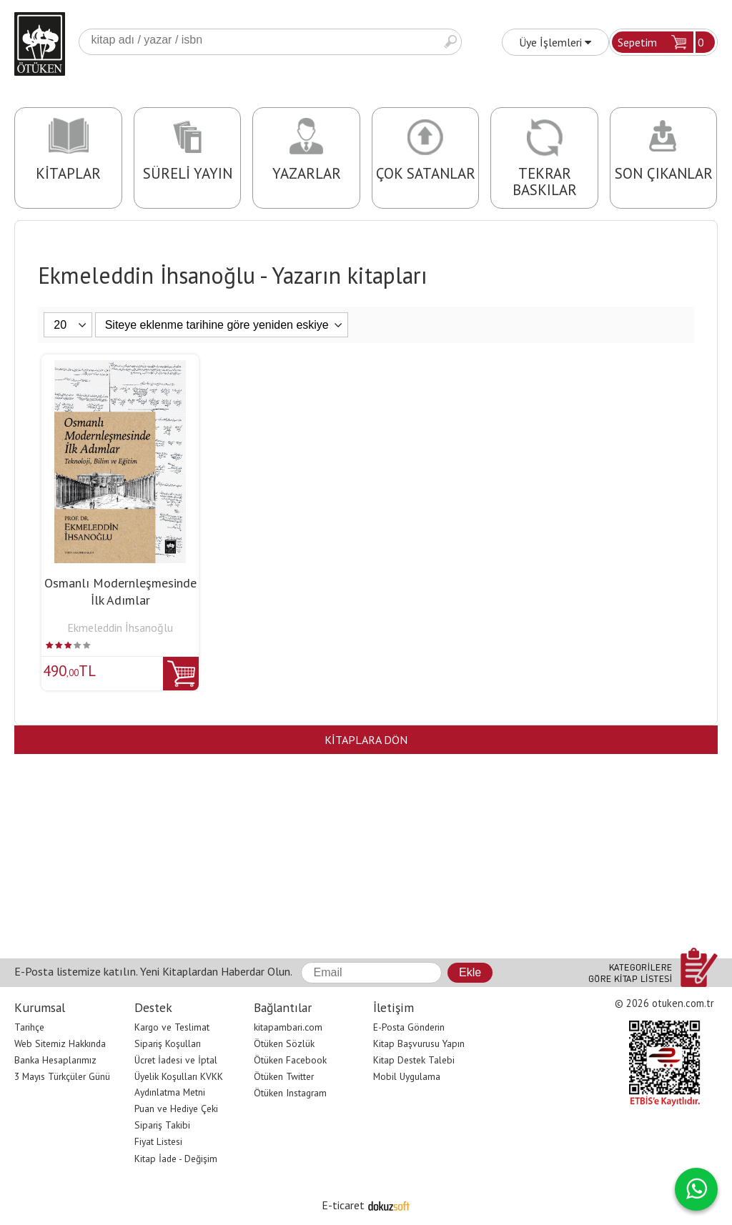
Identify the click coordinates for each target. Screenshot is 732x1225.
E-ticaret (343, 1205)
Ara (450, 41)
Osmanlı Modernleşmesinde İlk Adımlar (120, 591)
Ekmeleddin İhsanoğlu (120, 627)
